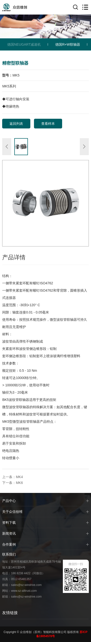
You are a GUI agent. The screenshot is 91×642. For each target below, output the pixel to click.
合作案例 (9, 544)
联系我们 (9, 554)
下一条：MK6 (12, 483)
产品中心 (9, 501)
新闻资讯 (9, 533)
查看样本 (48, 124)
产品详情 (13, 257)
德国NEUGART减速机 (24, 44)
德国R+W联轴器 (67, 44)
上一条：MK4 (12, 477)
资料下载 (9, 522)
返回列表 (16, 124)
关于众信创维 (12, 512)
